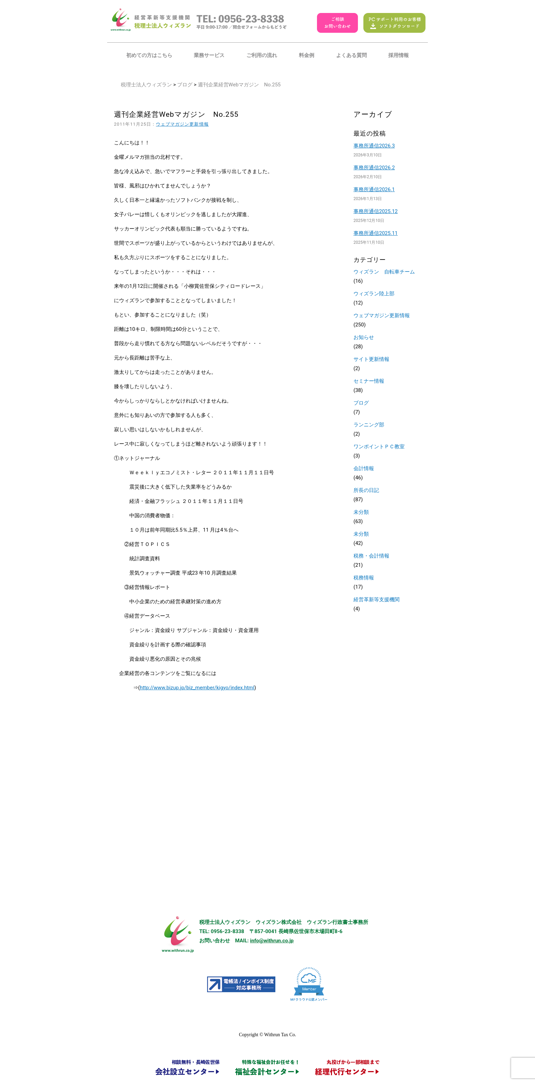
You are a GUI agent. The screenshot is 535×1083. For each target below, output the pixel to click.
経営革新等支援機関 (376, 599)
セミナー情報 (368, 381)
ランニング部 (368, 425)
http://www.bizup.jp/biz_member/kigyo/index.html (197, 688)
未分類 (361, 512)
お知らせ (363, 337)
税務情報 (363, 578)
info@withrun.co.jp (272, 941)
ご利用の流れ (261, 55)
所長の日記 (366, 490)
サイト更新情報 (371, 359)
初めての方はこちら (149, 55)
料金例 (306, 55)
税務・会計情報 (371, 556)
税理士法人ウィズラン (146, 85)
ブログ (184, 85)
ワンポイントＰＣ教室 (379, 447)
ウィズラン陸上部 (373, 294)
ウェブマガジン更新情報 (182, 124)
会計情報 (363, 468)
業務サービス (209, 55)
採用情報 (398, 55)
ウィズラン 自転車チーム (384, 272)
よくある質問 (351, 55)
